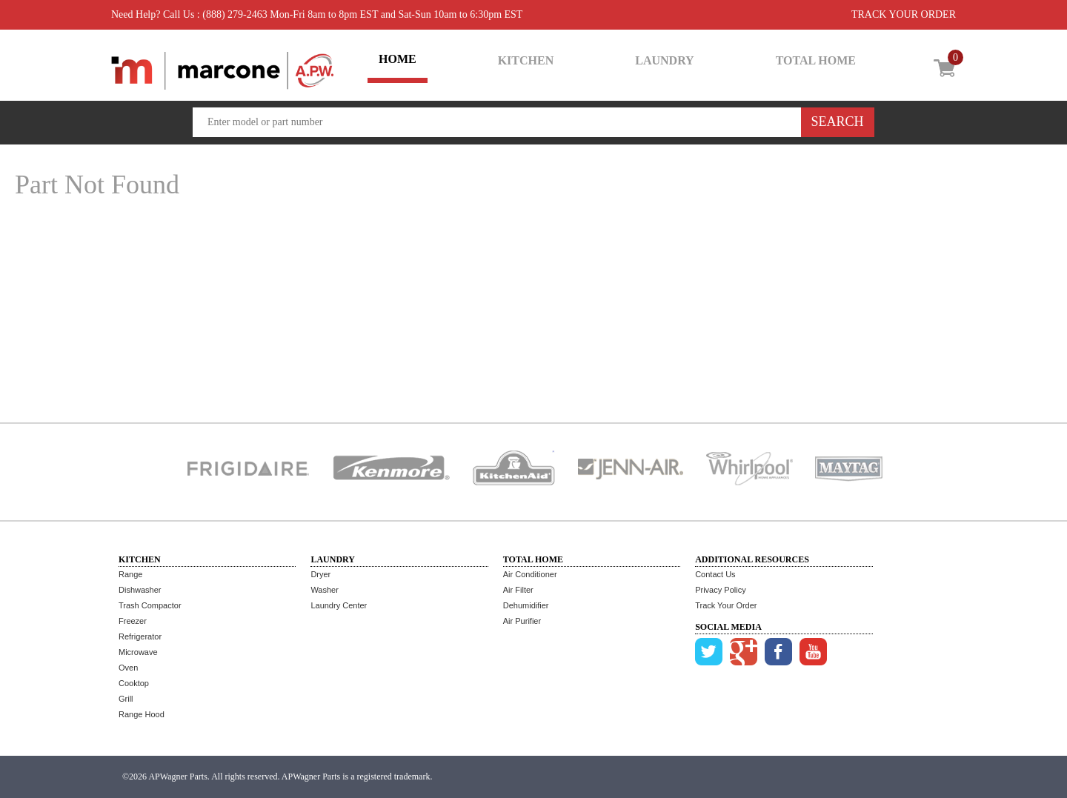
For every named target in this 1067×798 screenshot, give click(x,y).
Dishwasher (140, 589)
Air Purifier (522, 620)
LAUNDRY (664, 60)
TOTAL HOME (816, 60)
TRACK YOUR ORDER (903, 14)
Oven (128, 667)
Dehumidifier (526, 605)
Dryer (320, 574)
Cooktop (134, 683)
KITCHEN (526, 60)
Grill (126, 698)
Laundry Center (338, 605)
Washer (324, 589)
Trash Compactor (150, 605)
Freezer (133, 620)
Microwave (138, 652)
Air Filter (518, 589)
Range (130, 574)
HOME (397, 59)
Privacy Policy (720, 589)
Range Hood (141, 714)
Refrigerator (140, 636)
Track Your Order (726, 605)
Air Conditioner (530, 574)
